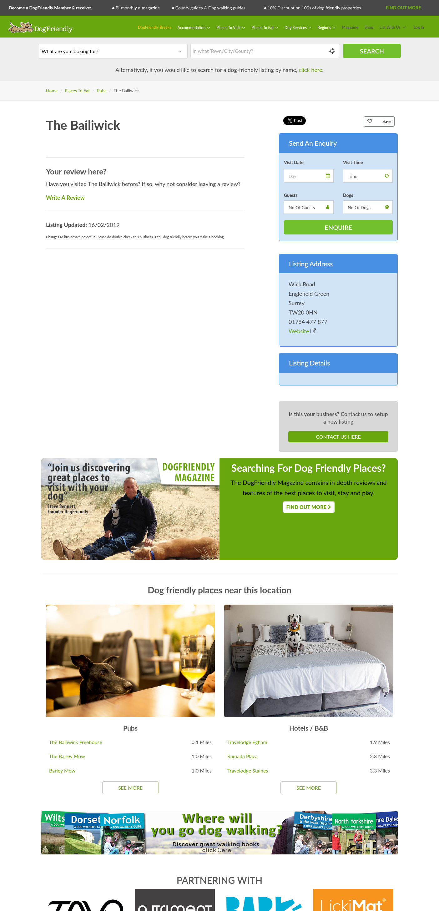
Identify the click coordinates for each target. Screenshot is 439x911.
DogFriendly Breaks (154, 27)
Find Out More (403, 7)
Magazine (350, 27)
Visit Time (353, 162)
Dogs (348, 195)
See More (130, 788)
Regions (325, 27)
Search (372, 51)
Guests (290, 195)
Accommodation (192, 27)
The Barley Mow (67, 756)
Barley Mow (62, 770)
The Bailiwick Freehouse (75, 742)
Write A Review (65, 197)
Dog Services (296, 27)
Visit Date (294, 162)
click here (310, 69)
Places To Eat (263, 27)
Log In (419, 27)
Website (302, 331)
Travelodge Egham (247, 742)
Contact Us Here (338, 437)
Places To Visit (229, 27)
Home (52, 90)
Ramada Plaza (242, 756)
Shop (369, 27)
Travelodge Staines (247, 770)
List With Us (390, 27)
